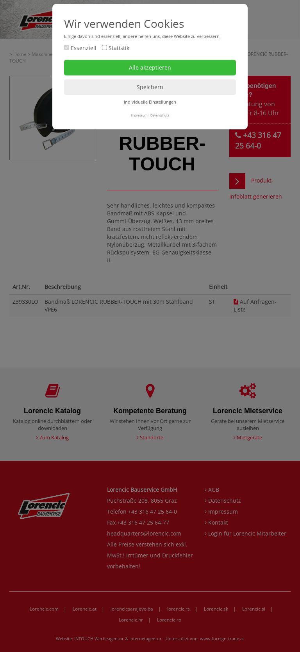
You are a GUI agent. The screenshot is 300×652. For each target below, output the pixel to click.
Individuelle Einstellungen (150, 102)
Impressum (139, 115)
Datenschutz (159, 115)
